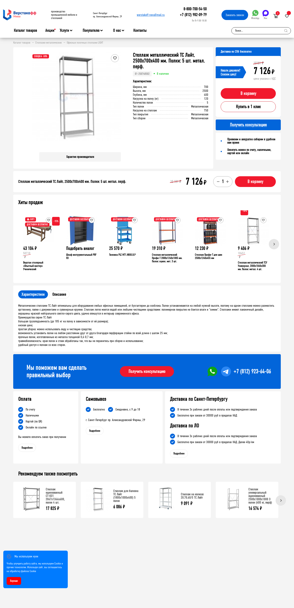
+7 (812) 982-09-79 (193, 14)
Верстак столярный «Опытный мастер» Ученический (33, 266)
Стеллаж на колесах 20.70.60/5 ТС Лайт (192, 495)
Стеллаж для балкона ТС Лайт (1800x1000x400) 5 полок (125, 496)
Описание (59, 294)
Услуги (64, 30)
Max (265, 15)
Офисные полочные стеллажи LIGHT (85, 42)
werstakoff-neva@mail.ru (151, 15)
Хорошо (14, 581)
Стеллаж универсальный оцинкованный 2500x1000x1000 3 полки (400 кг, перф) (260, 495)
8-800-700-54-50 (195, 9)
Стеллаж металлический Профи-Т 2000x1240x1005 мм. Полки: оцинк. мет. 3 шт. (167, 258)
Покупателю (91, 30)
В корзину (248, 93)
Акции (49, 30)
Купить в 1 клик (248, 106)
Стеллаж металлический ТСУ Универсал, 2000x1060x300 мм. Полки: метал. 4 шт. (252, 266)
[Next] (274, 244)
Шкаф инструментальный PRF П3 (81, 256)
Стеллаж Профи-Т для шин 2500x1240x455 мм (208, 256)
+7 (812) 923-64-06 (252, 371)
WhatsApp (255, 15)
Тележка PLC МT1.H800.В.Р (122, 255)
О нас (117, 30)
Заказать (235, 15)
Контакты (139, 30)
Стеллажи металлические (48, 42)
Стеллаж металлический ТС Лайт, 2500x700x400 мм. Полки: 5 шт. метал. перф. (72, 181)
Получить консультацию (147, 371)
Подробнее (27, 447)
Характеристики (33, 294)
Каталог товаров (25, 30)
